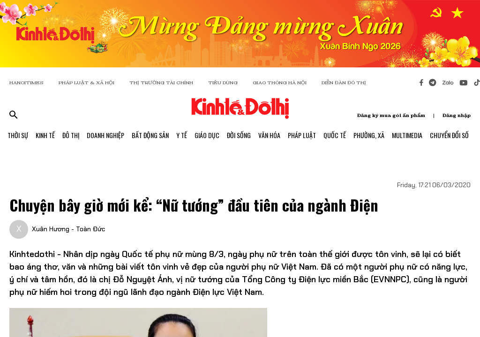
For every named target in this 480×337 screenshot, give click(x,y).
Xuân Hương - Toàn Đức (68, 229)
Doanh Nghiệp (105, 135)
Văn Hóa (269, 135)
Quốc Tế (334, 135)
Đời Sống (239, 135)
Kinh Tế (45, 135)
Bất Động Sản (150, 135)
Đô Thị (70, 135)
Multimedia (407, 135)
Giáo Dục (207, 135)
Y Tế (181, 135)
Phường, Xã (368, 135)
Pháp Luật (302, 135)
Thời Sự (18, 135)
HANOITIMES (26, 83)
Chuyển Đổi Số (449, 135)
